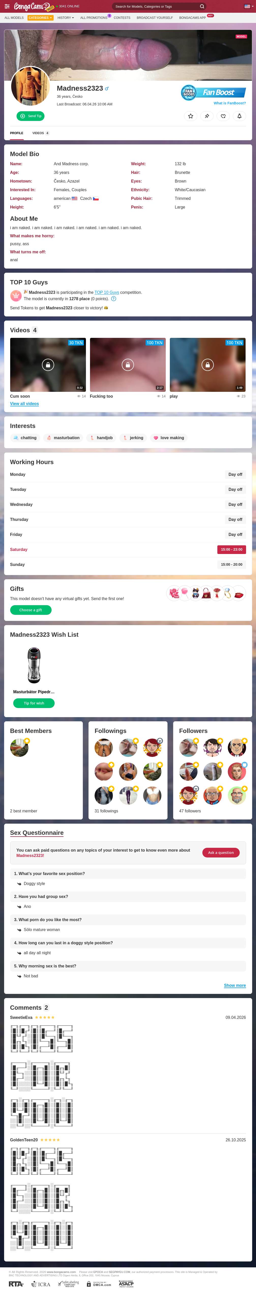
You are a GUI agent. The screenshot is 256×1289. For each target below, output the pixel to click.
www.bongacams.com (61, 1271)
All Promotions (95, 17)
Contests (122, 18)
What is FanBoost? (230, 103)
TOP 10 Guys (107, 292)
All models (14, 18)
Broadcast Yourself (155, 18)
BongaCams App (193, 17)
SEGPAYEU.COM (119, 1271)
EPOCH (98, 1271)
